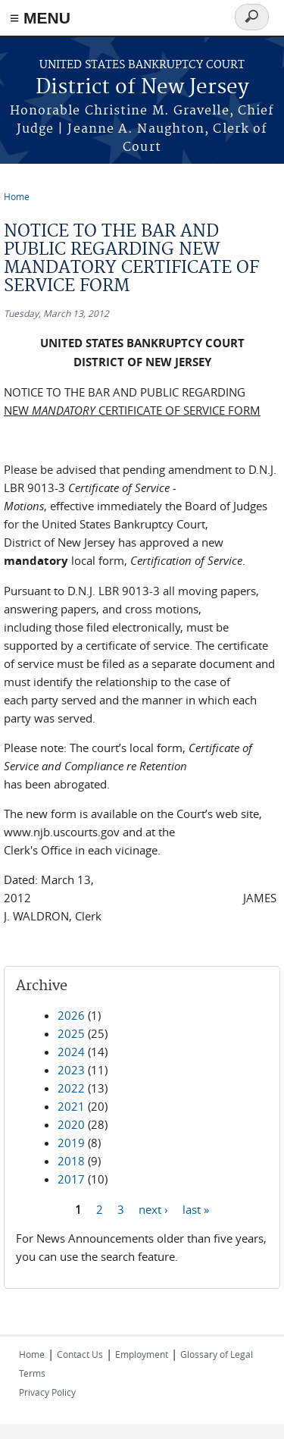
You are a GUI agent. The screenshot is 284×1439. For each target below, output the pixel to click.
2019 (71, 1142)
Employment (141, 1354)
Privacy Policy (47, 1392)
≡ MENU (40, 18)
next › (153, 1208)
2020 (71, 1124)
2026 (71, 1015)
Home (17, 196)
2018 (71, 1160)
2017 (71, 1179)
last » (196, 1208)
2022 (71, 1088)
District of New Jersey (142, 87)
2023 (71, 1069)
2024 (71, 1051)
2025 (71, 1033)
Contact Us (80, 1354)
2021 (71, 1106)
